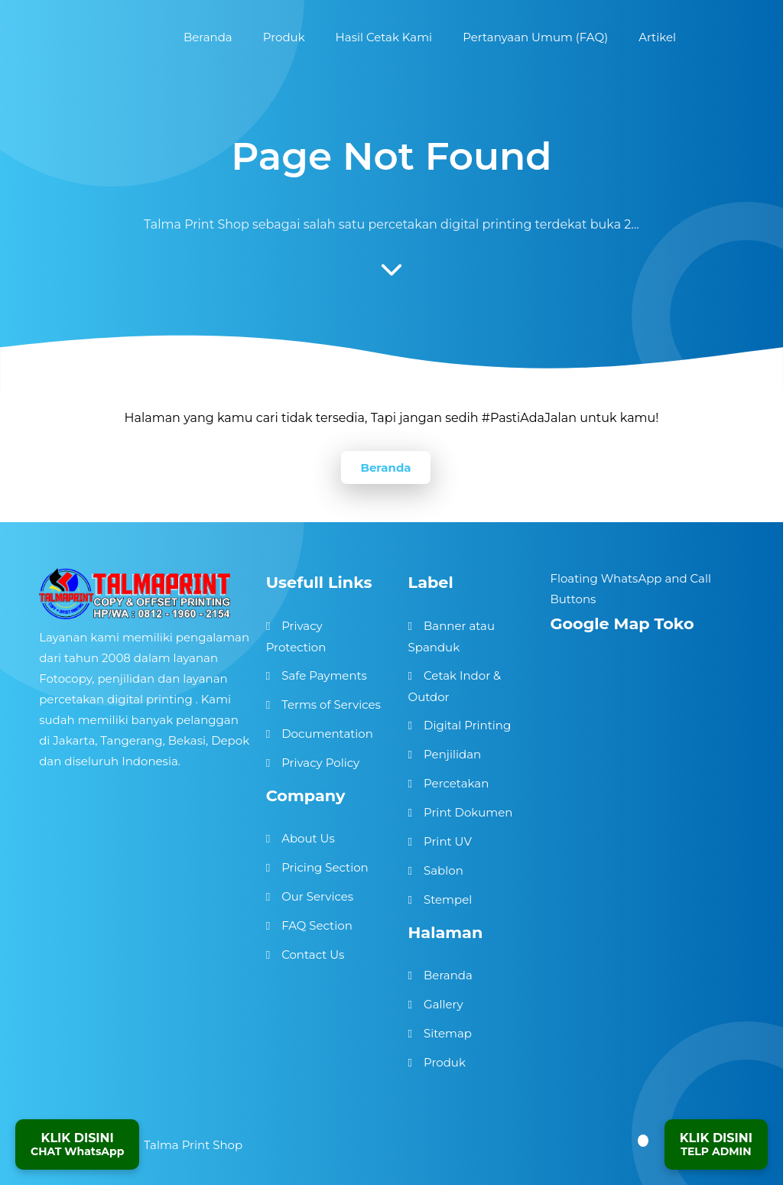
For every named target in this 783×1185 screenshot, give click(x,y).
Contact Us (312, 954)
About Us (308, 838)
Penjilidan (452, 754)
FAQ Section (317, 925)
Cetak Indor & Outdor (455, 686)
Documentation (327, 733)
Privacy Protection (296, 636)
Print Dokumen (468, 812)
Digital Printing (467, 725)
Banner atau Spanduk (451, 636)
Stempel (448, 899)
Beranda (385, 467)
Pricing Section (325, 867)
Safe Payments (324, 675)
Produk (445, 1062)
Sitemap (448, 1033)
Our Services (317, 896)
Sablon (443, 870)
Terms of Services (331, 704)
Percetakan (456, 783)
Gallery (443, 1004)
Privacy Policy (320, 762)
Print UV (448, 841)
